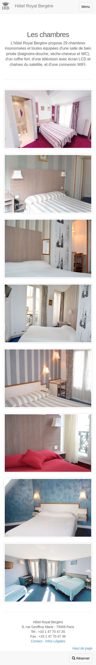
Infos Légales (55, 641)
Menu (85, 7)
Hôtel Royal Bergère (34, 6)
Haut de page (82, 648)
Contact (36, 641)
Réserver (81, 658)
